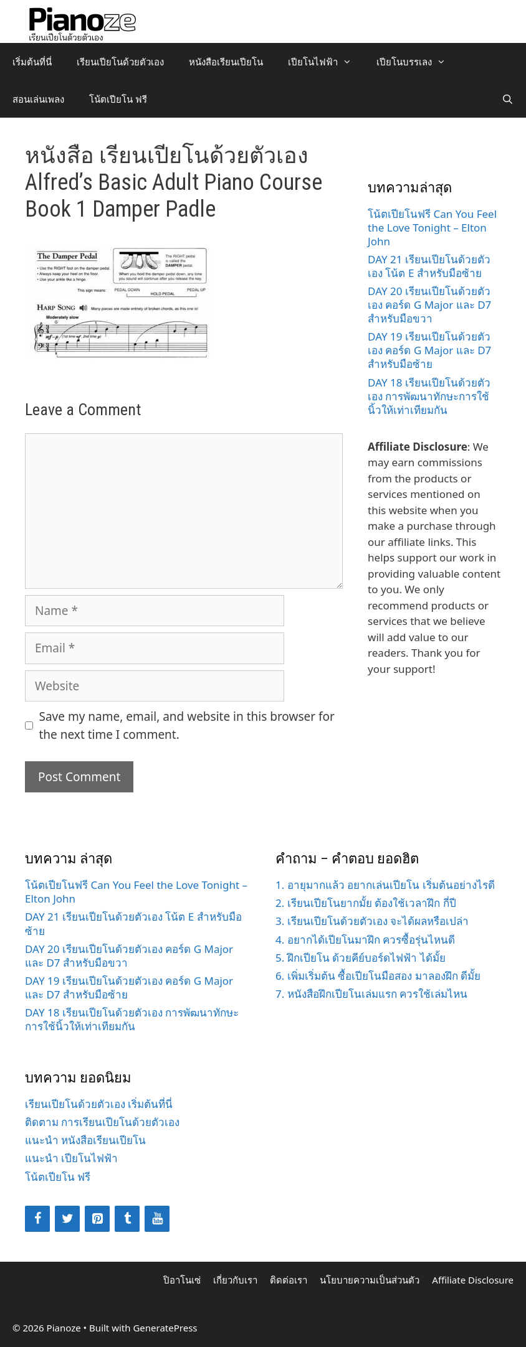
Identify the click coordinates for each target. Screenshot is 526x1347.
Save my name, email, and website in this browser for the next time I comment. (187, 725)
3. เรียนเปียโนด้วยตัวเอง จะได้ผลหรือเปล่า (372, 921)
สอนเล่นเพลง (38, 99)
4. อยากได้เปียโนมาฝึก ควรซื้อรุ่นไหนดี (365, 939)
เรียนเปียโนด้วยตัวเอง (120, 61)
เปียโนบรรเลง (417, 61)
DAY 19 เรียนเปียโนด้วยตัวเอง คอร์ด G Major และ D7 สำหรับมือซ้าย (429, 350)
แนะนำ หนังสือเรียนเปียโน (85, 1140)
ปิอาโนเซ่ (182, 1280)
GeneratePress (165, 1327)
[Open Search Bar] (507, 99)
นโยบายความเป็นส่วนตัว (369, 1280)
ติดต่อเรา (288, 1280)
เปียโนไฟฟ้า (326, 61)
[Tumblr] (127, 1219)
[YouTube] (157, 1219)
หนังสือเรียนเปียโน (226, 61)
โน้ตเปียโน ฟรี (118, 99)
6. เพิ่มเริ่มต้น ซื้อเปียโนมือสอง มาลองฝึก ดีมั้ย (378, 976)
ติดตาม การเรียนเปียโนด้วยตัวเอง (102, 1122)
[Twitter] (67, 1219)
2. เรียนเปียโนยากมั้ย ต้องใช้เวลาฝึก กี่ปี (365, 903)
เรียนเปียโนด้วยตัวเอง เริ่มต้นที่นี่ (99, 1104)
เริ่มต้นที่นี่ (32, 61)
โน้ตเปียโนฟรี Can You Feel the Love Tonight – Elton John (432, 227)
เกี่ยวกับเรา (235, 1280)
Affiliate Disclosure (473, 1280)
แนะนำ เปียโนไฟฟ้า (71, 1158)
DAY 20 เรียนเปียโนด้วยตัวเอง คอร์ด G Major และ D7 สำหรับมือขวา (429, 305)
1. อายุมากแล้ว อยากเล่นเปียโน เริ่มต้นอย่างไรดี (385, 885)
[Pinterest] (97, 1219)
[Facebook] (37, 1219)
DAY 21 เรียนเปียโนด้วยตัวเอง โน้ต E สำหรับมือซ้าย (429, 266)
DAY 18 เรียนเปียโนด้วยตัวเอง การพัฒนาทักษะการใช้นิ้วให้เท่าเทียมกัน (429, 396)
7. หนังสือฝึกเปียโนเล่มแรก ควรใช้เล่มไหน (371, 994)
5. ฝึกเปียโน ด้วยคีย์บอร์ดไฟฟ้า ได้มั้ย (360, 957)
